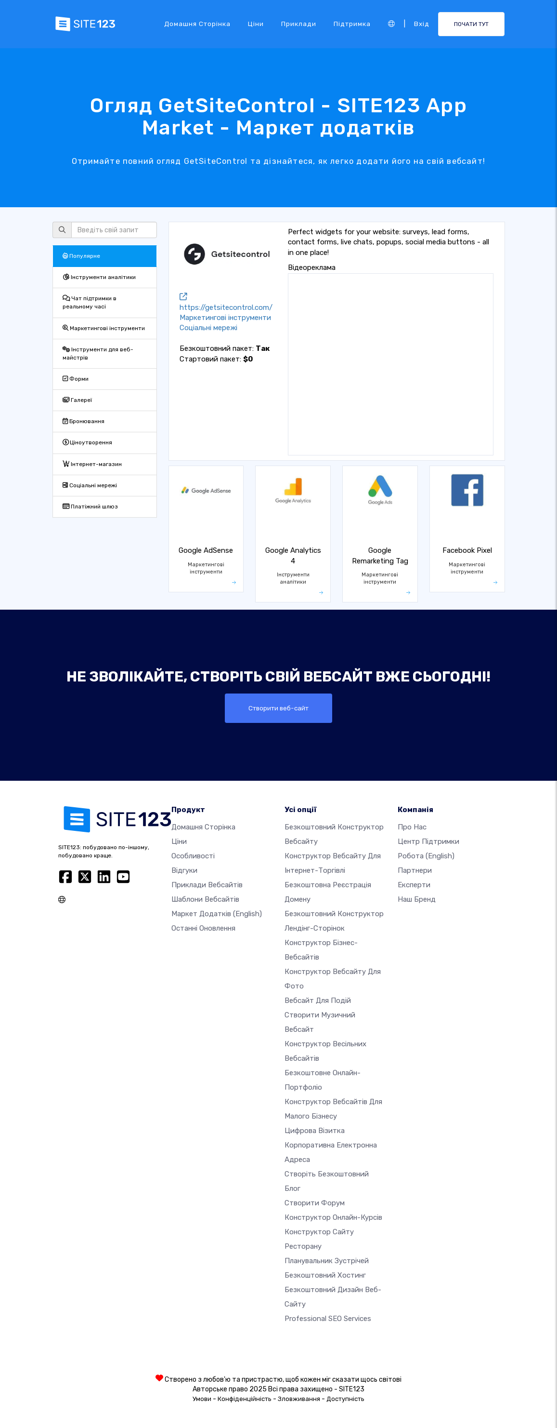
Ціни (256, 23)
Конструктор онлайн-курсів (333, 1217)
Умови (202, 1398)
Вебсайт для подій (318, 1000)
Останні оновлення (203, 928)
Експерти (414, 885)
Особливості (193, 856)
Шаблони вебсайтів (205, 899)
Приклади (298, 23)
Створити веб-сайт (278, 708)
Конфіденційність (245, 1398)
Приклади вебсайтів (207, 885)
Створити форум (315, 1203)
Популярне (81, 256)
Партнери (415, 870)
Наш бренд (417, 899)
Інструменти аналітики (99, 277)
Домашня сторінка (197, 23)
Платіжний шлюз (90, 506)
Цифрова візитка (315, 1130)
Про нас (412, 827)
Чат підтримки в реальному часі (90, 302)
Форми (76, 378)
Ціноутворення (87, 442)
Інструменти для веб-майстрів (98, 353)
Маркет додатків (216, 913)
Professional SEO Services (328, 1318)
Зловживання (299, 1398)
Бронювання (83, 421)
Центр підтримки (428, 841)
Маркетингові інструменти (104, 328)
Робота (426, 856)
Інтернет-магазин (92, 464)
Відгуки (184, 870)
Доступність (345, 1398)
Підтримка (352, 23)
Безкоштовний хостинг (325, 1275)
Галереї (77, 400)
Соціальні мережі (90, 485)
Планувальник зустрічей (327, 1260)
